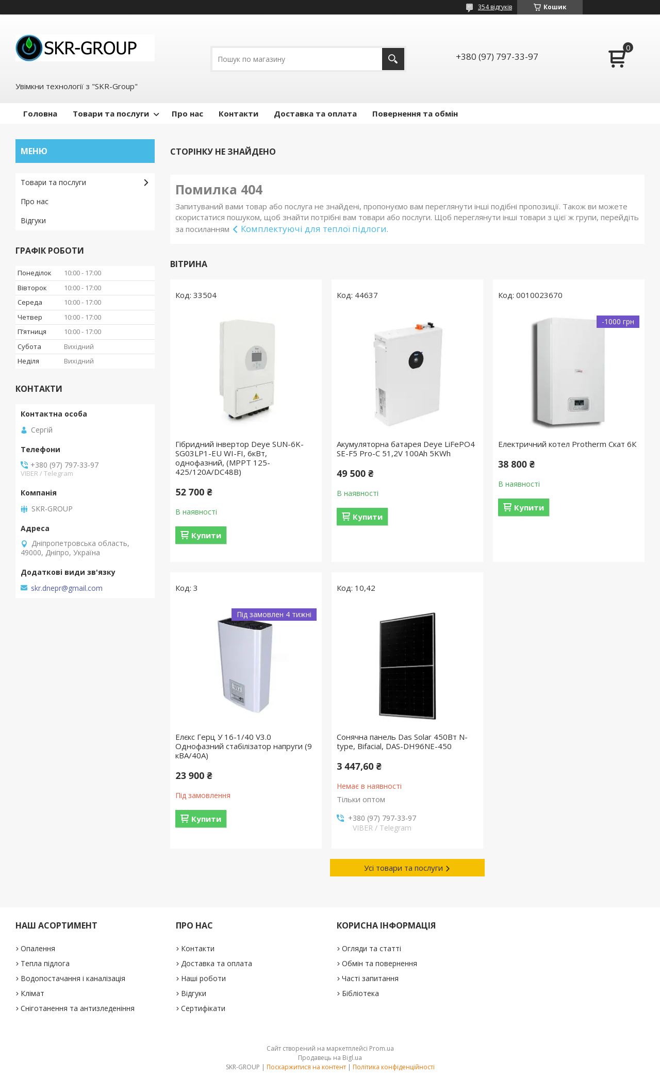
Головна (40, 113)
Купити (206, 535)
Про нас (187, 113)
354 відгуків (495, 7)
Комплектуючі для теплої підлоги (314, 229)
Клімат (32, 993)
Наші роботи (203, 978)
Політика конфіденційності (394, 1067)
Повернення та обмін (415, 113)
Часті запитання (370, 978)
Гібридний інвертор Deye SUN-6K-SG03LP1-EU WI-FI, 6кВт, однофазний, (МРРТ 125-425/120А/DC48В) (239, 457)
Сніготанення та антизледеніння (78, 1008)
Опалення (38, 948)
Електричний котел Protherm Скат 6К (567, 444)
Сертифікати (203, 1008)
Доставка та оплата (315, 113)
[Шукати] (393, 59)
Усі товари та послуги (403, 868)
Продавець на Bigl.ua (330, 1057)
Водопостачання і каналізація (73, 978)
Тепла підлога (45, 963)
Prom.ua (381, 1048)
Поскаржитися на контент (306, 1067)
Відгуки (33, 220)
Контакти (238, 113)
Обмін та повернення (379, 963)
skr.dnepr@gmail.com (67, 588)
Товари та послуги (111, 113)
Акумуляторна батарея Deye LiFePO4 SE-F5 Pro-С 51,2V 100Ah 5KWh (406, 448)
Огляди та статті (371, 948)
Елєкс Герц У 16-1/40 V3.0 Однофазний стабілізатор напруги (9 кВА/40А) (243, 746)
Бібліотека (360, 993)
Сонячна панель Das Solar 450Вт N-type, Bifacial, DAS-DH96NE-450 (402, 741)
